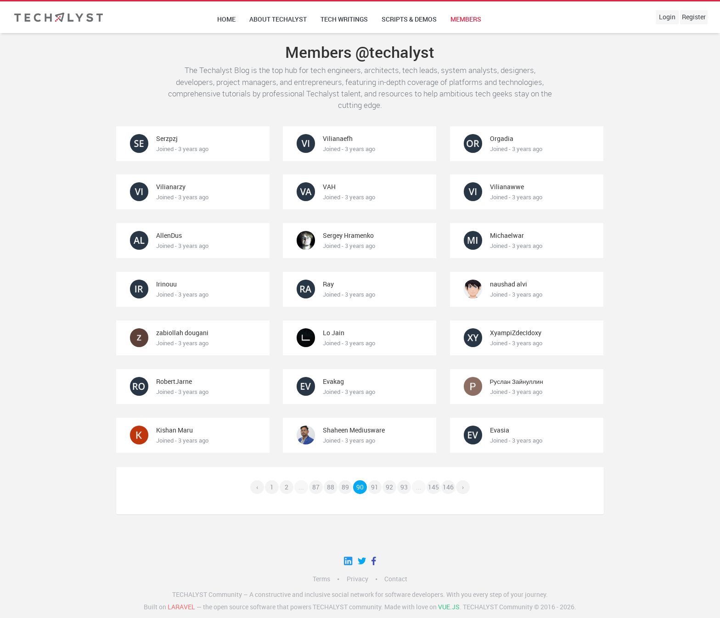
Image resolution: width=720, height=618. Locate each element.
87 (316, 487)
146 (448, 487)
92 (389, 487)
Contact (395, 579)
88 (330, 487)
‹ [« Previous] (257, 487)
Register (694, 17)
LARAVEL (181, 607)
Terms (321, 579)
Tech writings (344, 19)
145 (433, 487)
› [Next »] (463, 487)
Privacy (357, 579)
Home (226, 19)
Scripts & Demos (409, 19)
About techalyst (278, 19)
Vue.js (449, 607)
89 (345, 487)
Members (465, 19)
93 (404, 487)
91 (374, 487)
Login (667, 17)
